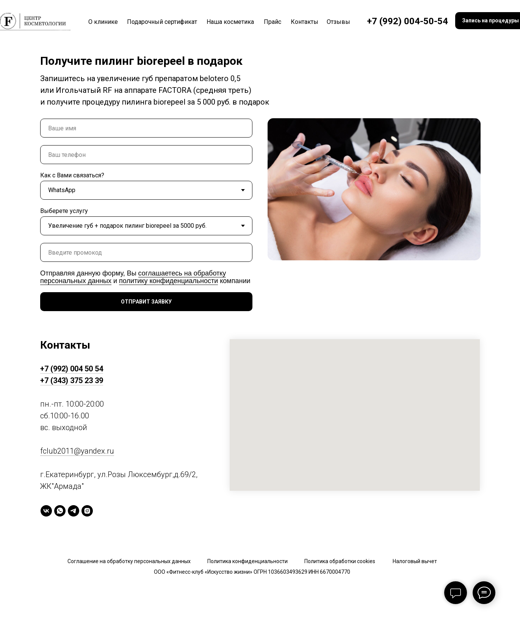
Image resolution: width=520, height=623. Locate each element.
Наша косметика (230, 21)
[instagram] (87, 511)
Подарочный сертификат (162, 21)
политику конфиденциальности (168, 281)
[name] (146, 128)
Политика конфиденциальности (247, 561)
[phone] (146, 154)
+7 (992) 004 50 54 (71, 368)
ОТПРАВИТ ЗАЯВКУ (146, 302)
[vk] (46, 511)
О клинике (103, 21)
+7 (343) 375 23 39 (71, 380)
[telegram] (73, 511)
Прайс (272, 21)
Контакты (304, 21)
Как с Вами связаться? (72, 175)
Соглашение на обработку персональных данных (129, 561)
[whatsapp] (60, 511)
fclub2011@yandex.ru (77, 451)
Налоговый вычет (415, 561)
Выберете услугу (64, 210)
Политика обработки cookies (339, 561)
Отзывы (338, 21)
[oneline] (146, 252)
